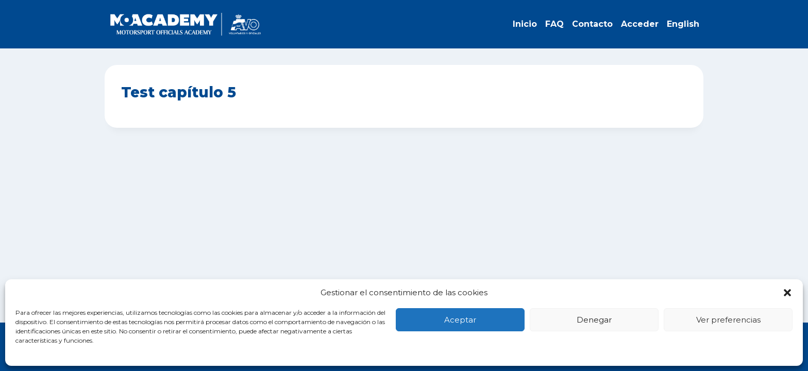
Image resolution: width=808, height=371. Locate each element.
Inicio (525, 24)
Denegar (594, 320)
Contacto (592, 24)
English (683, 24)
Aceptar (460, 320)
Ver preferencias (728, 320)
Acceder (640, 24)
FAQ (554, 24)
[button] (787, 293)
